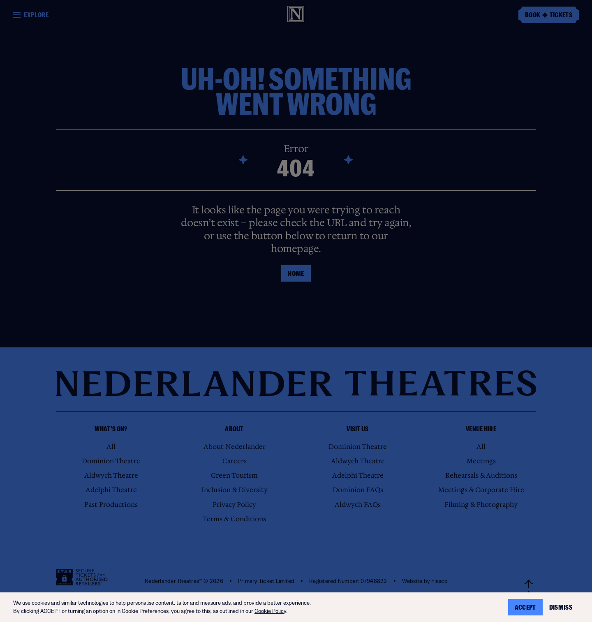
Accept (525, 607)
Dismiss (560, 607)
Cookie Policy (270, 611)
